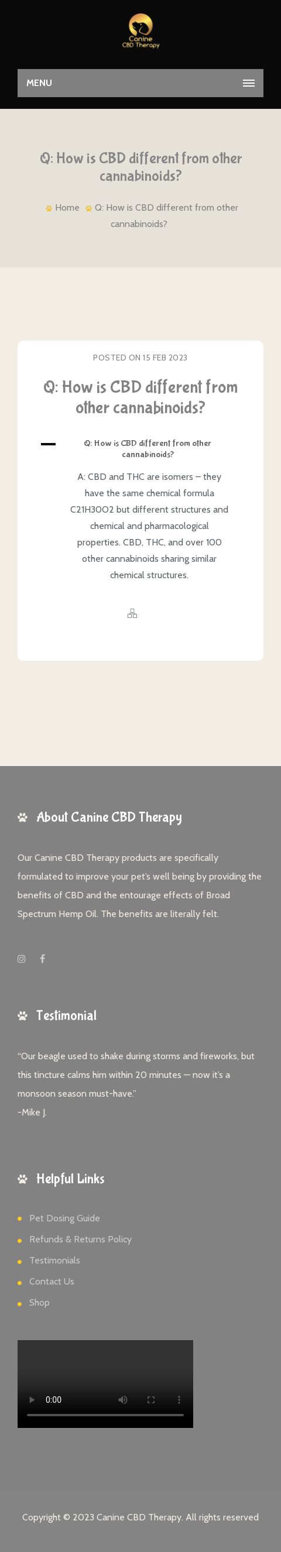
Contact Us (51, 1281)
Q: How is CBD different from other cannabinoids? (140, 397)
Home (67, 207)
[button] (140, 449)
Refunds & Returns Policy (80, 1239)
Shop (39, 1302)
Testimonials (54, 1260)
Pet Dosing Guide (64, 1218)
